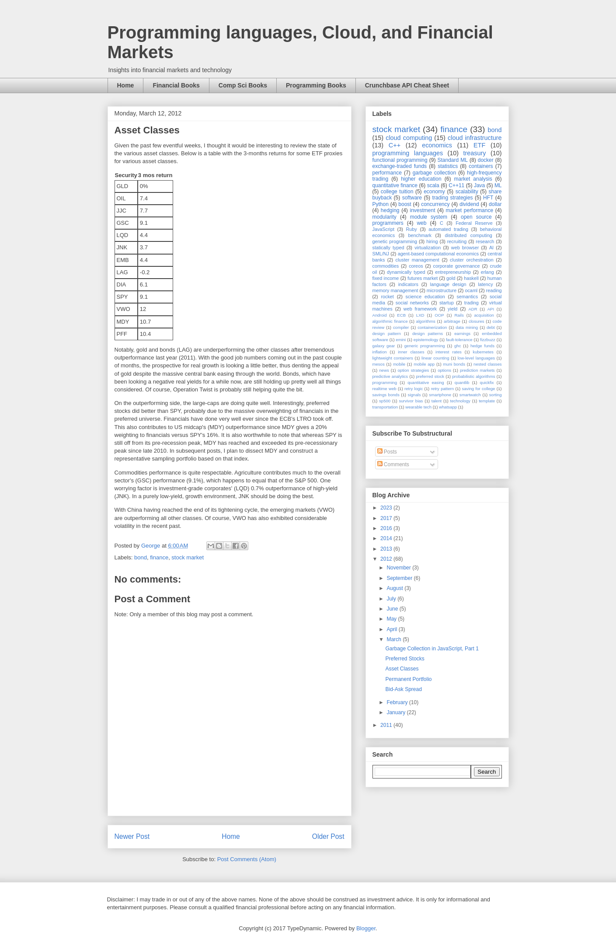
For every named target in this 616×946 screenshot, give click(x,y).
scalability (467, 192)
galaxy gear (383, 345)
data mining (467, 327)
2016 (386, 528)
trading (471, 302)
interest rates (448, 351)
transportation (385, 407)
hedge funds (482, 345)
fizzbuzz (487, 339)
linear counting (435, 358)
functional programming (400, 160)
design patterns (427, 333)
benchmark (420, 235)
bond (140, 557)
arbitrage (452, 321)
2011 (386, 725)
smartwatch (470, 394)
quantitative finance (395, 185)
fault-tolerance (459, 339)
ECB (401, 315)
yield (452, 308)
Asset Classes (401, 669)
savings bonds (386, 394)
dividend (469, 204)
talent (437, 400)
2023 (386, 508)
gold (450, 278)
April (392, 629)
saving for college (478, 388)
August (395, 588)
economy (434, 192)
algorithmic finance (390, 321)
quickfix (487, 382)
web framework (420, 308)
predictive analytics (390, 376)
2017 (386, 518)
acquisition (484, 315)
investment (422, 210)
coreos (416, 266)
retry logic (413, 388)
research (485, 241)
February (397, 702)
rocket (387, 296)
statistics (448, 166)
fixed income (385, 278)
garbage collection (434, 173)
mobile (399, 364)
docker (486, 160)
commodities (385, 266)
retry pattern (442, 388)
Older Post (328, 836)
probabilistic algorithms (473, 376)
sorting (495, 394)
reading (494, 290)
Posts (387, 452)
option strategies (413, 370)
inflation (379, 351)
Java (479, 185)
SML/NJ (380, 253)
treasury (474, 153)
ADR (472, 309)
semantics (467, 296)
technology (460, 400)
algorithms (425, 321)
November (399, 568)
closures (476, 321)
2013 (386, 549)
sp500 (384, 400)
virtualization (427, 247)
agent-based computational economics (438, 253)
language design (448, 284)
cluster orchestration (472, 259)
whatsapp (448, 407)
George (151, 545)
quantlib (462, 382)
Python (380, 204)
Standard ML (452, 160)
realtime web (384, 388)
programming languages (407, 153)
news (384, 370)
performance (387, 173)
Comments (393, 464)
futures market (422, 278)
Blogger (366, 928)
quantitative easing (425, 382)
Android (379, 315)
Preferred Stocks (404, 659)
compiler (401, 327)
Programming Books (316, 85)
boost (404, 204)
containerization (432, 327)
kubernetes (483, 351)
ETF (479, 145)
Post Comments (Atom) (246, 859)
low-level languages (476, 358)
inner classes (411, 351)
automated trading (448, 229)
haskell (471, 278)
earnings (462, 333)
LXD (420, 315)
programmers (388, 223)
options (444, 370)
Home (125, 85)
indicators (408, 284)
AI (491, 247)
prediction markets (477, 370)
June (392, 609)
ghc (457, 345)
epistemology (426, 339)
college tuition (397, 192)
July (391, 599)
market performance (469, 210)
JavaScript (383, 229)
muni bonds (454, 364)
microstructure (441, 290)
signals (414, 394)
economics (437, 145)
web (421, 223)
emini (401, 339)
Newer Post (132, 836)
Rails (458, 315)
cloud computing (409, 137)
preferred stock (430, 376)
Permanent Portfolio (408, 679)
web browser (465, 247)
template (487, 400)
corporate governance (456, 266)
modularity (384, 217)
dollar (495, 204)
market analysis (473, 179)
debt (491, 327)
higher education (421, 179)
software (412, 198)
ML (498, 185)
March (394, 639)
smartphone (440, 394)
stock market (187, 557)
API (490, 309)
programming (384, 382)
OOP (439, 315)
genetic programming (394, 241)
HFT (488, 198)
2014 (386, 538)
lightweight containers (392, 358)
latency (485, 284)
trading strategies (452, 198)
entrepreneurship (453, 272)
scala (433, 185)
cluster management (417, 259)
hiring (432, 241)
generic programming (424, 345)
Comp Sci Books (243, 85)
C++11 (456, 185)
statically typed (388, 247)
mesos (378, 364)
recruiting (456, 241)
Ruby (411, 229)
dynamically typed (406, 272)
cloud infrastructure (475, 137)
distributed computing (468, 235)
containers (481, 166)
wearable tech (418, 407)
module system (428, 217)
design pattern (386, 333)
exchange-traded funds (399, 166)
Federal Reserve (474, 223)
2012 (386, 559)
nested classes (487, 364)
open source (476, 217)
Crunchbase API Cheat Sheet (407, 85)
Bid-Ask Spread (403, 689)
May (392, 619)
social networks (412, 302)
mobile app (424, 364)
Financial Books (176, 85)
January (396, 712)
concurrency (435, 204)
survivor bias (411, 400)
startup (446, 302)
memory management (395, 290)
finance (159, 557)
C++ (394, 145)
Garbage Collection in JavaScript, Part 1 (431, 649)
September (400, 578)
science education (425, 296)
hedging (390, 210)
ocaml (471, 290)
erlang (487, 272)
